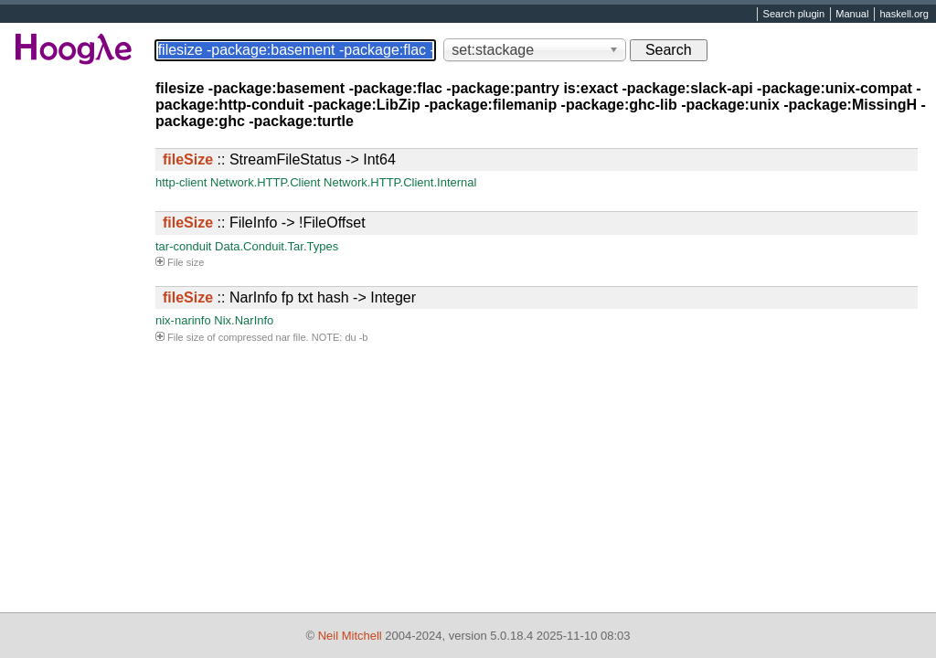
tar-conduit (183, 246)
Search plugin (794, 14)
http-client (181, 182)
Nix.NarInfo (243, 320)
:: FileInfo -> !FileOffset (264, 222)
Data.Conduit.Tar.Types (276, 246)
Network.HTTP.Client (265, 182)
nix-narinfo (183, 320)
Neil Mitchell (350, 635)
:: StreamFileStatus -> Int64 (279, 159)
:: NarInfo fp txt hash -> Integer (289, 297)
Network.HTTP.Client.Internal (400, 182)
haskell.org (903, 14)
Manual (851, 14)
